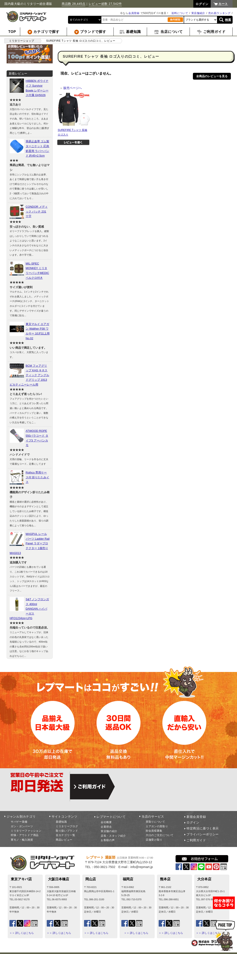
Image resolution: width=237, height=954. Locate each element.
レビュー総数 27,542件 (105, 3)
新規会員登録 (196, 816)
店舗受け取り (154, 839)
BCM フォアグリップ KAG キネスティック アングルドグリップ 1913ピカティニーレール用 (29, 375)
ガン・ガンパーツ (22, 826)
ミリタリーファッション (26, 830)
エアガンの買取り (157, 826)
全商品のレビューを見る (212, 76)
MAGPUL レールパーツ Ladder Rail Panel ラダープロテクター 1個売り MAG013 (30, 543)
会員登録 (134, 13)
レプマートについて (111, 816)
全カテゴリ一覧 (65, 835)
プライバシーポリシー (203, 834)
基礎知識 (61, 821)
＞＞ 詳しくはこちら (21, 933)
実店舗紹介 (198, 13)
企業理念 (106, 826)
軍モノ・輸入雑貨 (22, 839)
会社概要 (106, 822)
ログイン (193, 822)
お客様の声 (108, 840)
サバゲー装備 (19, 821)
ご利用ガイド (196, 840)
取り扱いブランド (67, 830)
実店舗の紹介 (109, 831)
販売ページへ (71, 88)
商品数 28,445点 (73, 3)
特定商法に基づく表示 (203, 828)
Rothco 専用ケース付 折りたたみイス (37, 477)
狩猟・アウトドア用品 (25, 835)
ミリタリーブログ (67, 826)
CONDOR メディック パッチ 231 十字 (37, 211)
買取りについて (155, 821)
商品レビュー (64, 839)
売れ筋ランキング (219, 13)
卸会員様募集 (154, 830)
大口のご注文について (160, 835)
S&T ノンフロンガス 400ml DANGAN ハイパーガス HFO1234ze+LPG (29, 609)
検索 (228, 19)
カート (223, 3)
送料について (179, 13)
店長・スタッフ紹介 (113, 835)
